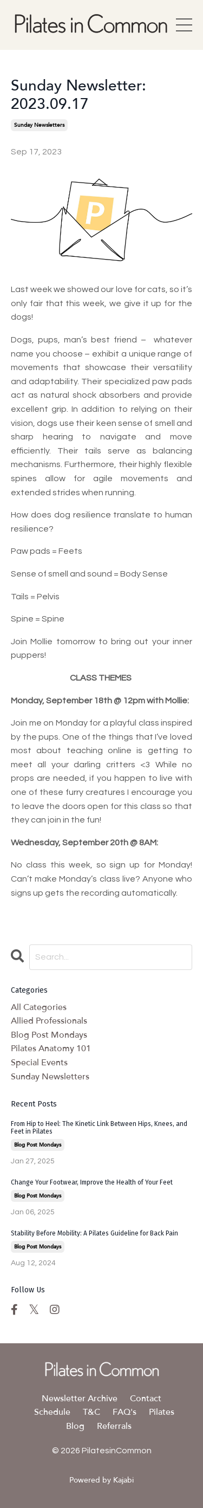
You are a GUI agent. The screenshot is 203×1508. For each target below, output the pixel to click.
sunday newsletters (39, 125)
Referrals (114, 1426)
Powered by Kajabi (101, 1480)
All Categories (39, 1007)
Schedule (52, 1412)
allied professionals (49, 1020)
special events (39, 1062)
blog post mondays (49, 1035)
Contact (145, 1398)
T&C (91, 1412)
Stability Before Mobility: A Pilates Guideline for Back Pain (94, 1233)
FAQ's (124, 1412)
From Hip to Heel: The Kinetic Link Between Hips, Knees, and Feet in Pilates (99, 1127)
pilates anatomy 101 (51, 1048)
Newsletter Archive (79, 1398)
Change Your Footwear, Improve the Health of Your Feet (92, 1182)
